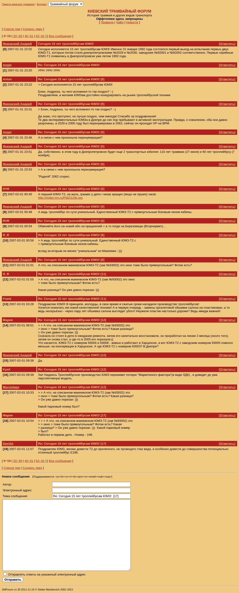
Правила (107, 22)
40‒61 (29, 36)
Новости (132, 22)
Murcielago (11, 387)
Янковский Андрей (17, 43)
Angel (7, 65)
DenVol (8, 443)
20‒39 (17, 36)
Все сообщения (60, 36)
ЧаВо (120, 22)
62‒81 (40, 36)
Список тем (12, 29)
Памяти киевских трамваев (18, 4)
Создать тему (32, 29)
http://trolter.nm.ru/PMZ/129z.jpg (60, 197)
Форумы (41, 4)
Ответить (227, 43)
